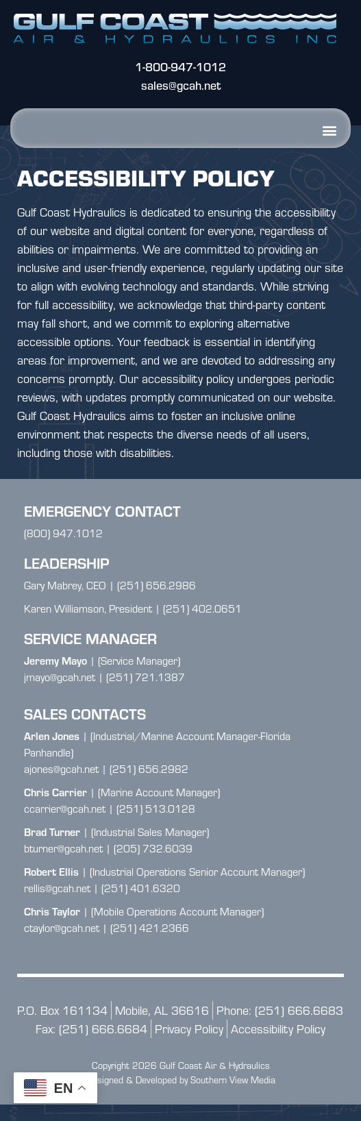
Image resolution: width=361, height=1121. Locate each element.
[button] (329, 130)
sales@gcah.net (181, 85)
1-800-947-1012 (180, 67)
